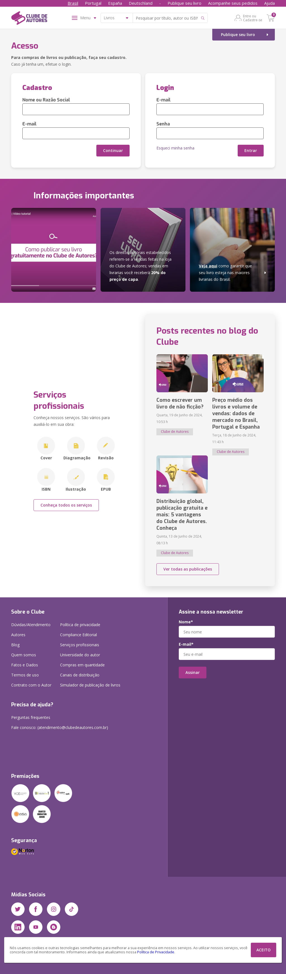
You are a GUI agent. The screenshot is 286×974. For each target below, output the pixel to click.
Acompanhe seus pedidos (233, 3)
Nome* (186, 622)
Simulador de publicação (90, 685)
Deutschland (140, 3)
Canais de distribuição (79, 675)
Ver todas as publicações (187, 569)
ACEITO (263, 949)
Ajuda (269, 3)
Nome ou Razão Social (46, 100)
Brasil (73, 3)
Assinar (192, 672)
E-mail (29, 124)
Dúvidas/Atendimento (31, 624)
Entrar (250, 150)
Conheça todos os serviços (66, 505)
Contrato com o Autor (31, 685)
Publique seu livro (184, 3)
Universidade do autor (80, 654)
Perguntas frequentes (30, 717)
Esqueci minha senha (175, 148)
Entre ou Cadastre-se (252, 18)
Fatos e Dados (24, 664)
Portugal (93, 3)
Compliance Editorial (78, 634)
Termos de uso (25, 675)
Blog (15, 644)
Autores (18, 634)
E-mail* (186, 644)
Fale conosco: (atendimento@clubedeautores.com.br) (59, 727)
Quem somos (23, 654)
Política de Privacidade (155, 952)
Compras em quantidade (82, 664)
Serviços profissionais (79, 644)
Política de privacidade (80, 624)
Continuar (113, 150)
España (115, 3)
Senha (163, 124)
